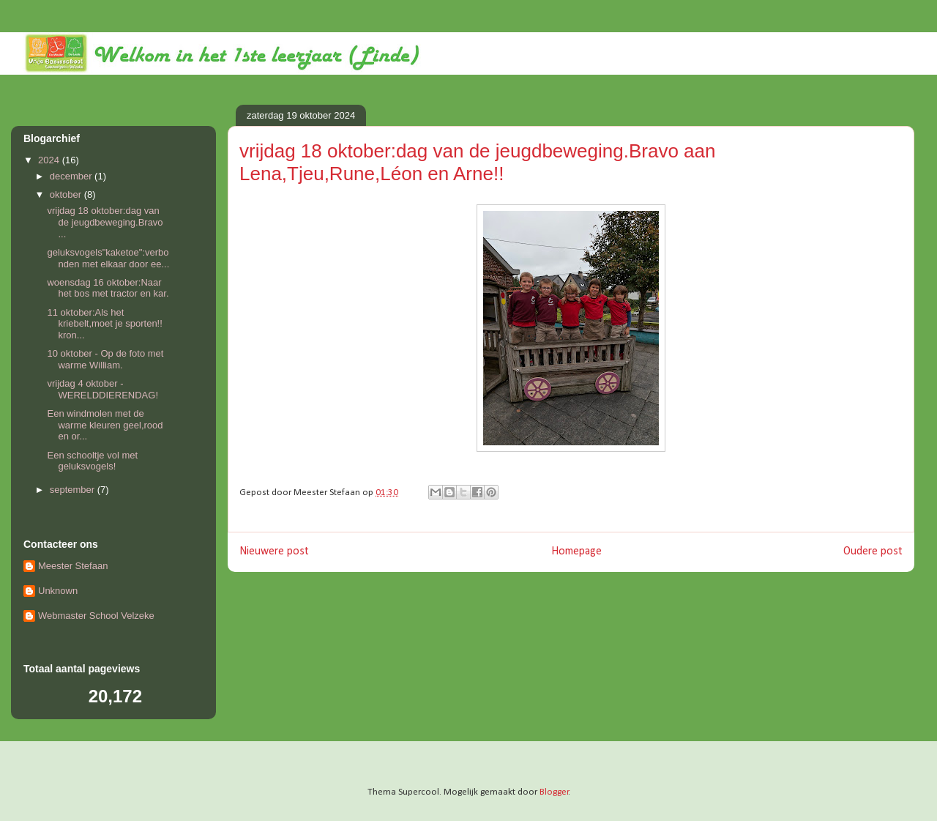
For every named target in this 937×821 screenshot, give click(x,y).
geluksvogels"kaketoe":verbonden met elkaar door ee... (108, 258)
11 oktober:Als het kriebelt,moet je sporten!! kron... (104, 324)
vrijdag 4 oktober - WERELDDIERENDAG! (102, 389)
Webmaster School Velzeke (96, 615)
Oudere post (873, 551)
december (72, 176)
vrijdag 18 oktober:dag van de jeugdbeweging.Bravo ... (105, 222)
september (73, 489)
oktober (67, 194)
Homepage (576, 551)
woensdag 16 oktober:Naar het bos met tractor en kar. (107, 288)
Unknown (58, 590)
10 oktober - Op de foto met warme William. (105, 359)
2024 (50, 160)
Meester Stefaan (73, 565)
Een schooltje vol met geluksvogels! (92, 461)
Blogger (554, 792)
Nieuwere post (274, 551)
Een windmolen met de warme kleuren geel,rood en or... (105, 425)
